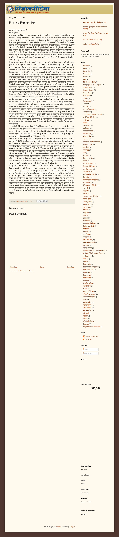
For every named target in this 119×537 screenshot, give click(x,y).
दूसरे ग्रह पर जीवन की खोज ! (91, 44)
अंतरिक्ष (85, 106)
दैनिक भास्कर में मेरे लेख (90, 185)
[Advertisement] (95, 427)
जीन (84, 153)
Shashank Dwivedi (92, 336)
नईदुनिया (86, 191)
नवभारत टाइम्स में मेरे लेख (90, 196)
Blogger (71, 527)
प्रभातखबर (86, 221)
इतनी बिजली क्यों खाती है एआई (92, 40)
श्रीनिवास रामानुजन (89, 297)
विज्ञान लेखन (87, 275)
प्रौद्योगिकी (86, 229)
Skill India (86, 95)
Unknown (89, 339)
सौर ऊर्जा (86, 313)
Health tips (86, 71)
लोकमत (85, 261)
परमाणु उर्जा (86, 204)
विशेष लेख (86, 280)
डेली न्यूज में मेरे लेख (89, 166)
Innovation (86, 74)
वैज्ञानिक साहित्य (88, 283)
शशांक (85, 289)
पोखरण (85, 215)
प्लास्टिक (85, 231)
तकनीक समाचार (88, 169)
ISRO (85, 79)
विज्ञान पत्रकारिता (88, 270)
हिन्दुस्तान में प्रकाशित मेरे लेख (91, 327)
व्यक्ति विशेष (87, 286)
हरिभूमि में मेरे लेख (88, 321)
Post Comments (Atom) (25, 271)
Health (85, 68)
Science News (87, 87)
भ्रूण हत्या (86, 237)
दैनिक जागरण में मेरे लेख (90, 180)
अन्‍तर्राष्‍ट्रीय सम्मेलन (89, 109)
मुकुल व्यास (86, 245)
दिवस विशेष (86, 177)
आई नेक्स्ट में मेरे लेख (89, 117)
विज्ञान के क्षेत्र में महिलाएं (90, 267)
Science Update (88, 90)
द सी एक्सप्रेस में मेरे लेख (90, 174)
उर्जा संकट (86, 128)
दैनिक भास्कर (87, 182)
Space (85, 98)
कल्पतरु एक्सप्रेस (88, 131)
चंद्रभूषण (85, 139)
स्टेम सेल (85, 316)
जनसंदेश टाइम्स (87, 144)
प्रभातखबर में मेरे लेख (89, 223)
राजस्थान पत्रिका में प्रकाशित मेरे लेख (94, 250)
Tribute (85, 104)
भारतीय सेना (87, 234)
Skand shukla (87, 93)
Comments (87, 353)
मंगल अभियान (87, 240)
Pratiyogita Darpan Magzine (92, 85)
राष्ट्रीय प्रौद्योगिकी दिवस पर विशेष (93, 253)
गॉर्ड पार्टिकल (87, 134)
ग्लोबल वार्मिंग (87, 136)
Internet (85, 76)
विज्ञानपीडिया (87, 278)
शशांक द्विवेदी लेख (88, 291)
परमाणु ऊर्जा (87, 207)
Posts (85, 349)
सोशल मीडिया (87, 308)
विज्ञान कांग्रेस (87, 264)
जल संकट (86, 150)
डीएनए (85, 161)
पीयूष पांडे (86, 212)
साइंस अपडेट (87, 302)
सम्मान (85, 300)
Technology (87, 101)
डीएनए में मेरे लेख (88, 163)
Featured (86, 66)
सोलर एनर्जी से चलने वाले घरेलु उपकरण (94, 22)
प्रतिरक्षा (85, 218)
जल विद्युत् (86, 147)
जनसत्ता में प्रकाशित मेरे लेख (91, 142)
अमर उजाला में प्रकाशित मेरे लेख (92, 115)
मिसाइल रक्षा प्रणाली (89, 242)
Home (42, 267)
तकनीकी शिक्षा (87, 172)
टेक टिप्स (86, 155)
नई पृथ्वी (85, 188)
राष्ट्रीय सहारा (87, 256)
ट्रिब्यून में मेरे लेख (88, 158)
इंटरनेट (85, 123)
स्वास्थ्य (85, 318)
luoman (58, 527)
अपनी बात (86, 112)
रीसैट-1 (85, 259)
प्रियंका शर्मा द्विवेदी (88, 226)
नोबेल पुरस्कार (87, 202)
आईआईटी (86, 120)
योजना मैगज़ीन (87, 248)
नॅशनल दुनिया (87, 199)
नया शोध (86, 193)
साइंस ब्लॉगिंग (87, 305)
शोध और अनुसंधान (89, 294)
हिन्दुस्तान (86, 324)
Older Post (70, 267)
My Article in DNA (89, 82)
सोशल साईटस (87, 310)
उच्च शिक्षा (86, 125)
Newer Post (13, 267)
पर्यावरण (85, 210)
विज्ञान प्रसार (87, 272)
